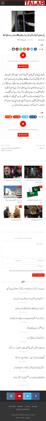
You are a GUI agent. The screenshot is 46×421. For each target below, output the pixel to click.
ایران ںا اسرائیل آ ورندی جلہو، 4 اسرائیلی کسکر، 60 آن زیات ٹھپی (25, 289)
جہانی (41, 167)
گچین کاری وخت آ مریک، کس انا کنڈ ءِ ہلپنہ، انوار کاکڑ (29, 357)
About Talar (34, 406)
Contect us (27, 406)
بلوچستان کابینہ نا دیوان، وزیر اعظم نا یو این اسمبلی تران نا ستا (28, 377)
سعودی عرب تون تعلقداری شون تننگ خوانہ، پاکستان (29, 308)
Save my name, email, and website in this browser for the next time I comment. (26, 271)
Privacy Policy (12, 406)
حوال (41, 186)
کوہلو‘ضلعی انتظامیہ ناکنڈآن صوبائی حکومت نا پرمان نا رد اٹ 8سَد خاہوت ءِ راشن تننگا (11, 149)
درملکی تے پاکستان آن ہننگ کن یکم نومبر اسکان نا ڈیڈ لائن (29, 367)
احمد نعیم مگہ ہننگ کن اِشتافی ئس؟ (35, 338)
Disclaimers (20, 406)
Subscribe (24, 66)
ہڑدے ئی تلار (41, 148)
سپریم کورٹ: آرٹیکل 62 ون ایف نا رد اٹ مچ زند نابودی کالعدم (27, 318)
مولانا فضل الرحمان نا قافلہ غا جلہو (35, 328)
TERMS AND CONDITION (23, 409)
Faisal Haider (27, 418)
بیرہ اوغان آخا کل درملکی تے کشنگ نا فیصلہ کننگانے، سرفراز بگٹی (26, 348)
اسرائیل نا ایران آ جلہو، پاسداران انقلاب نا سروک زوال (28, 298)
